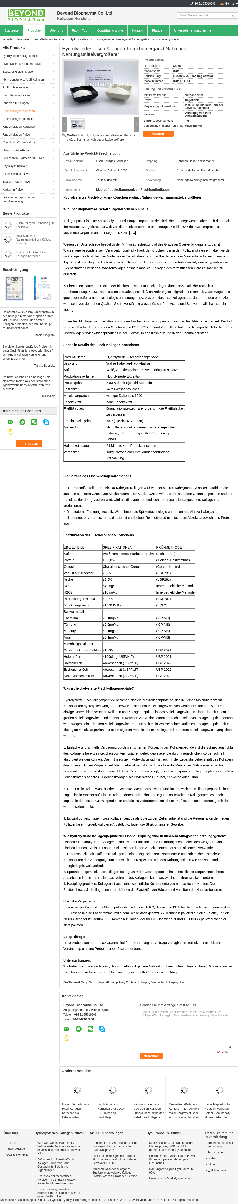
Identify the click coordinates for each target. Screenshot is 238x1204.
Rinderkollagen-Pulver (17, 134)
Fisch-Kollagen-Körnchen (50, 39)
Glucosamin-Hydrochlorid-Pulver (23, 158)
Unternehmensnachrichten (193, 30)
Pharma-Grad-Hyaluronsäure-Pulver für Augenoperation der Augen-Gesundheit (172, 1159)
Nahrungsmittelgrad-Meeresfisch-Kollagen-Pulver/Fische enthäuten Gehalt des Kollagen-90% (148, 1113)
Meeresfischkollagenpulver (168, 982)
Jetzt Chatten (215, 1152)
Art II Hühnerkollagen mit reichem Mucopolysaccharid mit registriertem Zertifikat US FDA (115, 1159)
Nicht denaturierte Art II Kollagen (23, 79)
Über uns (56, 30)
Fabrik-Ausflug (15, 1148)
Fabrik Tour (80, 30)
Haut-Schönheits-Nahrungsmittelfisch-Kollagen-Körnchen (35, 239)
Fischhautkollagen (137, 982)
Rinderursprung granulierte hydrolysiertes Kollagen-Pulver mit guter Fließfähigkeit (58, 1193)
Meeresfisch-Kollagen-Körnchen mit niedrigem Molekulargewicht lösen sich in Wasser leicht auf (184, 1111)
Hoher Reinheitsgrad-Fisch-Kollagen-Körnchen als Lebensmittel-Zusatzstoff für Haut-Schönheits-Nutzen (75, 1115)
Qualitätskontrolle (110, 30)
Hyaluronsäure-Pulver (16, 150)
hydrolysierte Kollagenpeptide (21, 56)
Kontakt (137, 30)
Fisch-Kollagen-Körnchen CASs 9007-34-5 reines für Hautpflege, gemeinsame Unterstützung (112, 1115)
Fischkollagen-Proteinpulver (106, 982)
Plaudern (158, 30)
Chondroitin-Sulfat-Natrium (19, 142)
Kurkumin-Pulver (13, 189)
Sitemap (213, 1164)
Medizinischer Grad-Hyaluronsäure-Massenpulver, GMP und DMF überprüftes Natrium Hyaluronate (171, 1146)
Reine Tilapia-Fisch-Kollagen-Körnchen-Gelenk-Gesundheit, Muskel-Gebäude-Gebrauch (217, 1113)
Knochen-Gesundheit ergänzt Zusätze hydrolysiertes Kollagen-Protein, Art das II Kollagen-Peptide (115, 1172)
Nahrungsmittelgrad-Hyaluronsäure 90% (171, 1170)
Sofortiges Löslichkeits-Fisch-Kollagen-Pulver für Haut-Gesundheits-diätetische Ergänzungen (55, 1165)
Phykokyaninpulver (15, 166)
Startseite (12, 30)
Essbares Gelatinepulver (18, 71)
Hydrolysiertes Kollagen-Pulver (22, 63)
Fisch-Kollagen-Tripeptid (18, 119)
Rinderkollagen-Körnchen (19, 126)
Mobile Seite (217, 1170)
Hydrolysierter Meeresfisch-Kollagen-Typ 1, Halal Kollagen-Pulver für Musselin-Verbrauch (57, 1179)
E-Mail (212, 1158)
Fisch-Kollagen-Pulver (16, 95)
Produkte (34, 30)
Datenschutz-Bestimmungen (18, 1200)
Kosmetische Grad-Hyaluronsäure (170, 1178)
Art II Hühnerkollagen (16, 87)
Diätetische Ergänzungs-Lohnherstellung (18, 199)
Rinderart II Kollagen (16, 103)
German (230, 3)
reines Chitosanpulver (16, 174)
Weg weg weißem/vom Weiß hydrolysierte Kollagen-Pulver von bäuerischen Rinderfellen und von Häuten (58, 1148)
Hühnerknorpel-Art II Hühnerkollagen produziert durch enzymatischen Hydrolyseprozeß (116, 1146)
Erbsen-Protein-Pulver (17, 181)
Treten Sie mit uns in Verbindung (221, 1144)
